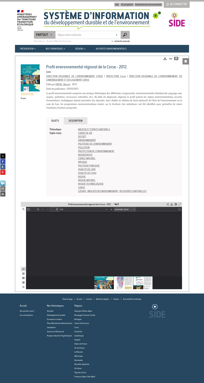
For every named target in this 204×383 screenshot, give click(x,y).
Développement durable (56, 315)
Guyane (77, 339)
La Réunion (78, 352)
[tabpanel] (114, 160)
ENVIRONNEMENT (87, 140)
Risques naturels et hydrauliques (59, 335)
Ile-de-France (79, 348)
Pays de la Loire (80, 372)
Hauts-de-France (80, 343)
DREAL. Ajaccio (62, 84)
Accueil (79, 299)
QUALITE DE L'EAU (87, 173)
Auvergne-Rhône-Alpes (83, 311)
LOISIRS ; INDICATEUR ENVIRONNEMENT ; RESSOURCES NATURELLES (112, 191)
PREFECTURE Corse (116, 76)
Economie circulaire (54, 319)
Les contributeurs (26, 315)
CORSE (81, 187)
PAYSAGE (82, 162)
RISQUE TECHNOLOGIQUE (91, 184)
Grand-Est (78, 331)
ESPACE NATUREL (86, 158)
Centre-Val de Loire (81, 323)
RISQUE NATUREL (86, 180)
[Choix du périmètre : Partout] (44, 35)
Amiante (50, 311)
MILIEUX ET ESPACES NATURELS (94, 129)
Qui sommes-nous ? (27, 311)
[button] (30, 77)
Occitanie (78, 368)
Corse (76, 327)
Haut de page (68, 299)
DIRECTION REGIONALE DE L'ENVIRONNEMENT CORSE (74, 76)
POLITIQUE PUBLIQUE (89, 165)
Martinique (78, 356)
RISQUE (82, 176)
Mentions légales (102, 299)
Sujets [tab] (55, 120)
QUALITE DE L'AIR (86, 169)
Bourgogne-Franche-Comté (84, 315)
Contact (89, 299)
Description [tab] (75, 120)
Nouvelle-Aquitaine (81, 364)
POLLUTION (84, 147)
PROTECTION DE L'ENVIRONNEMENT (96, 151)
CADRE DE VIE (85, 133)
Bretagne (78, 319)
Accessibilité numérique (132, 299)
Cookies (116, 299)
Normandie (78, 360)
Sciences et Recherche (55, 331)
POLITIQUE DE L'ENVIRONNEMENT (95, 144)
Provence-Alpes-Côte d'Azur (84, 376)
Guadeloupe (79, 335)
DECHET (82, 136)
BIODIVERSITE (85, 155)
